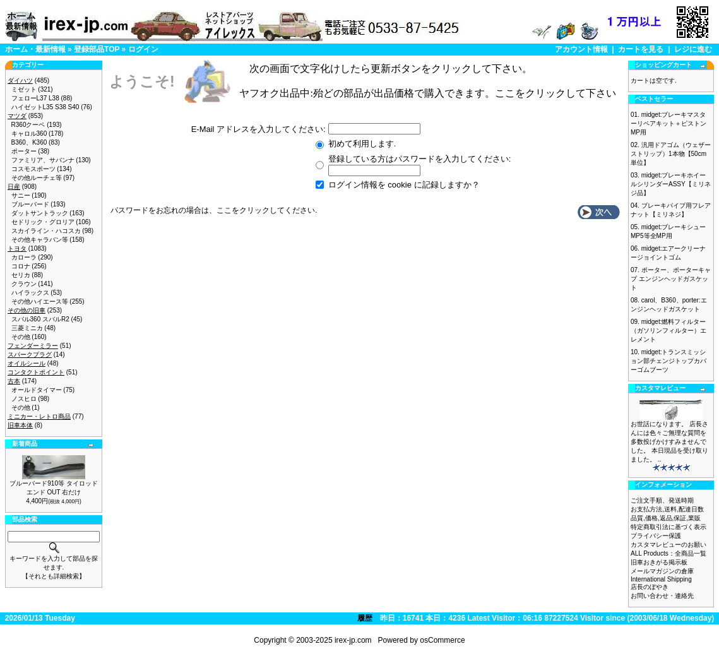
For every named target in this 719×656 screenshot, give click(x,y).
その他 (20, 336)
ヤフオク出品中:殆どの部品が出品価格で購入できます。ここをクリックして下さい (427, 93)
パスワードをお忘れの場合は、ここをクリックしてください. (213, 210)
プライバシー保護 (656, 535)
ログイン (143, 49)
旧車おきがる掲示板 (659, 562)
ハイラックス (30, 292)
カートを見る (640, 49)
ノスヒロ (24, 398)
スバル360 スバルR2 (40, 319)
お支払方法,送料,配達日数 (667, 509)
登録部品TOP (96, 49)
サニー (20, 195)
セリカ (20, 274)
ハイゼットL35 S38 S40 (45, 107)
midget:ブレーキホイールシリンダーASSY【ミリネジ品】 (671, 184)
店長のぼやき (649, 586)
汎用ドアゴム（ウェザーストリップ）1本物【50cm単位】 (671, 153)
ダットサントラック (39, 213)
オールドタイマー (36, 389)
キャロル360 (29, 133)
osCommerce (442, 640)
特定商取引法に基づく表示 (668, 526)
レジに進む (693, 49)
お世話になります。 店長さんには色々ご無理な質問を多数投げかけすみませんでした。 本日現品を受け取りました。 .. (669, 441)
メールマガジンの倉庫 (662, 571)
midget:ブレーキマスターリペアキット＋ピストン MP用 (668, 123)
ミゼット (24, 89)
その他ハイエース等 (39, 301)
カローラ (24, 257)
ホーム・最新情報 (35, 49)
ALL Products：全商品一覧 (668, 553)
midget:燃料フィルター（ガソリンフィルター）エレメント (668, 330)
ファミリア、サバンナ (42, 160)
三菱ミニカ (27, 328)
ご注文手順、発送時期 (662, 500)
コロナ (20, 266)
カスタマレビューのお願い (668, 544)
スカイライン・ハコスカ (46, 230)
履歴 (364, 618)
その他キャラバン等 (39, 239)
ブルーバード (30, 204)
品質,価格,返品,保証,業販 (666, 518)
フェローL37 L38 (35, 98)
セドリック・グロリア (42, 221)
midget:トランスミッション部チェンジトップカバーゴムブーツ (668, 361)
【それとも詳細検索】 (53, 576)
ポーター (24, 151)
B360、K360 (29, 142)
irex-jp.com (353, 640)
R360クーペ (28, 124)
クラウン (24, 283)
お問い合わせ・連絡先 (662, 595)
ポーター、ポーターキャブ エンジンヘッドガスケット (671, 278)
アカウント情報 (581, 49)
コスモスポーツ (33, 168)
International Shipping (661, 579)
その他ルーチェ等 (36, 177)
